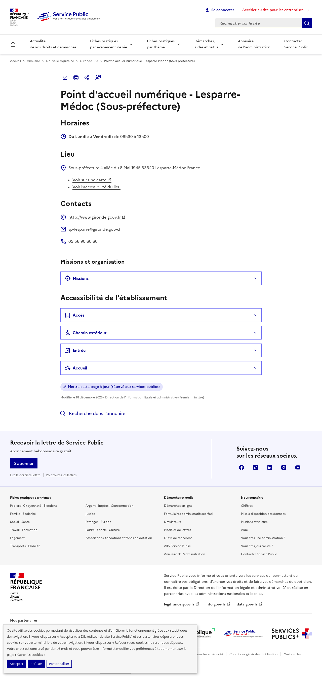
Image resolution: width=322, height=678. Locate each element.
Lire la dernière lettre (25, 475)
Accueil (15, 61)
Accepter (16, 663)
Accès (74, 315)
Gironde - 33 (89, 61)
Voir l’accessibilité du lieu (96, 187)
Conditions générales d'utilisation (253, 654)
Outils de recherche (178, 538)
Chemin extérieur (86, 333)
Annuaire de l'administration (184, 554)
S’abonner (23, 463)
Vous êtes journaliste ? (257, 546)
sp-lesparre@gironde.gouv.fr (95, 229)
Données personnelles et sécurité (199, 654)
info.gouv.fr (218, 604)
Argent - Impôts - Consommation (109, 505)
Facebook (241, 467)
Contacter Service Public (296, 44)
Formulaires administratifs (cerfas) (188, 514)
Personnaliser (59, 663)
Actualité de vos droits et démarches (53, 44)
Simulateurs (172, 522)
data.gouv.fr (250, 604)
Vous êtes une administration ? (263, 538)
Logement (17, 538)
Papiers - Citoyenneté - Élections (33, 505)
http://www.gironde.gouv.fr (97, 217)
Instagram (284, 467)
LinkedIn (270, 467)
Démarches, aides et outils (206, 44)
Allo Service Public (177, 546)
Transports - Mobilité (25, 546)
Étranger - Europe (98, 522)
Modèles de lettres (177, 530)
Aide (244, 530)
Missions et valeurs (254, 522)
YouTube (298, 467)
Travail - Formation (23, 530)
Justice (90, 514)
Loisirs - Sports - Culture (103, 530)
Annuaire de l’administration (254, 44)
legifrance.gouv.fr (181, 604)
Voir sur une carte (91, 180)
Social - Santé (20, 522)
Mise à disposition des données (263, 514)
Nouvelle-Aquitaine (60, 61)
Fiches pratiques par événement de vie (108, 44)
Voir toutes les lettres (61, 475)
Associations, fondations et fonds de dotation (119, 538)
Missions (77, 278)
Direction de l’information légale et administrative (240, 587)
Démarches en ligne (178, 505)
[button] (98, 77)
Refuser (36, 663)
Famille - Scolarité (23, 514)
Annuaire (33, 61)
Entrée (75, 350)
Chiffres (247, 505)
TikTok (256, 467)
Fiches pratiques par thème (161, 44)
